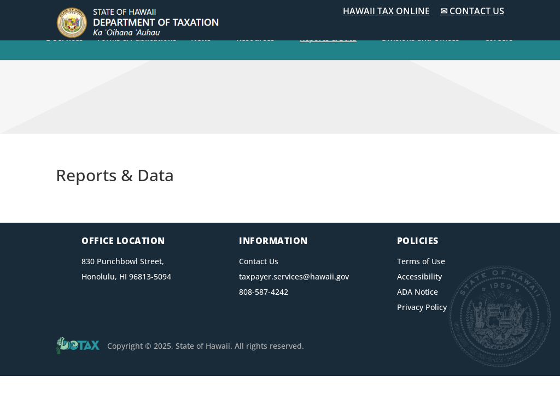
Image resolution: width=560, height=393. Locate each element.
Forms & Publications (137, 38)
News (201, 38)
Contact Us (258, 261)
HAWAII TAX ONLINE (386, 11)
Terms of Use (421, 261)
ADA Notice (417, 292)
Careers (499, 38)
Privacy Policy (422, 307)
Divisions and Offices (420, 38)
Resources (255, 38)
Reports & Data (328, 38)
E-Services (64, 38)
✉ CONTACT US (472, 11)
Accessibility (419, 276)
